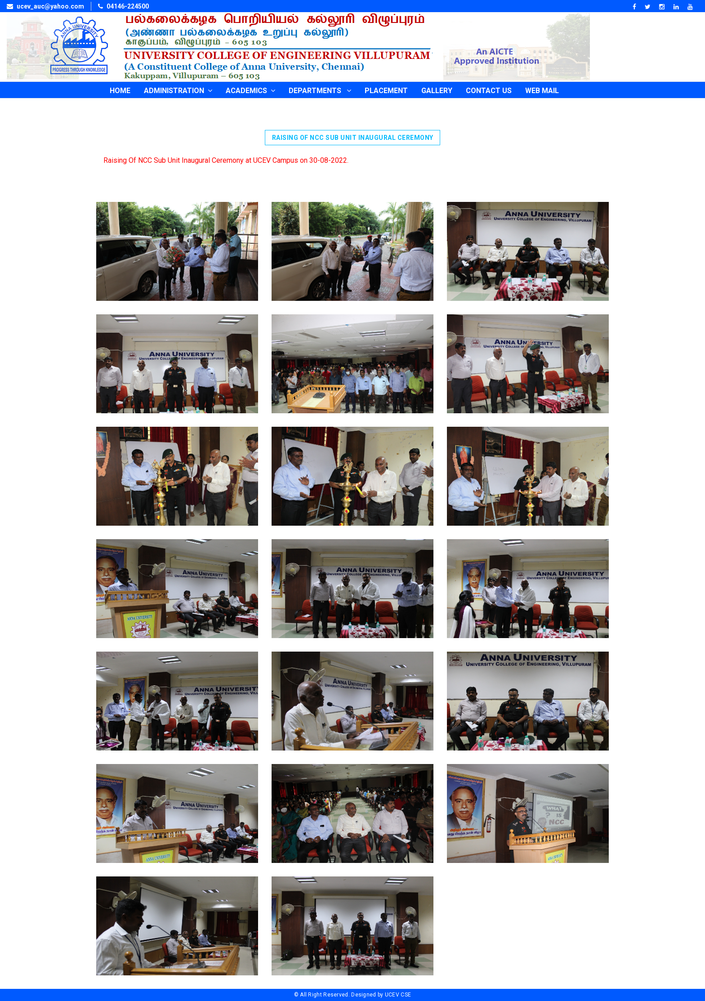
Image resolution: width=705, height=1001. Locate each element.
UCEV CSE (398, 995)
